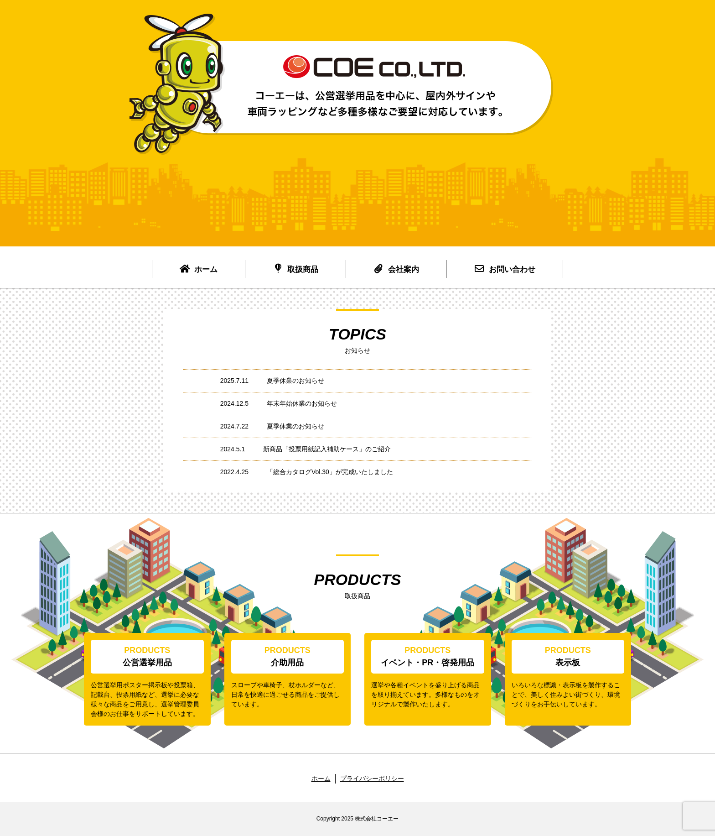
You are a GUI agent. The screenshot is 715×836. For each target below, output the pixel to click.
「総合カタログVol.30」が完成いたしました (330, 471)
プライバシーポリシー (372, 778)
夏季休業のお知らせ (295, 380)
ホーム (199, 268)
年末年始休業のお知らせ (302, 403)
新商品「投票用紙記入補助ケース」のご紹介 (327, 449)
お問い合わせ (504, 268)
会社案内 (396, 268)
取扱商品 (295, 268)
